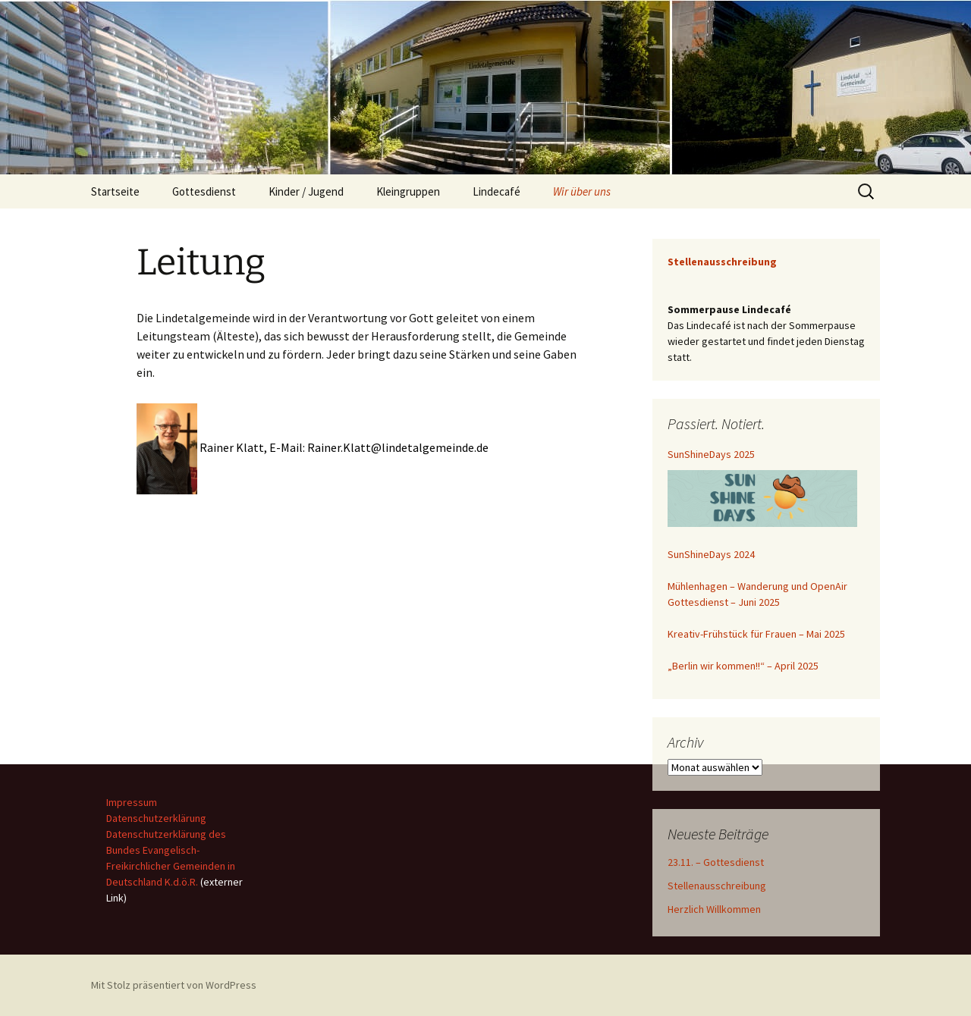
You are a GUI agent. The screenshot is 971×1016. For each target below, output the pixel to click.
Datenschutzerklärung (156, 818)
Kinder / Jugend (306, 191)
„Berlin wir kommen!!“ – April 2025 (743, 666)
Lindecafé (496, 191)
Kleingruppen (408, 191)
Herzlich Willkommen (714, 909)
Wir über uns (582, 191)
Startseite (115, 191)
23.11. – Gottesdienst (716, 862)
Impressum (131, 802)
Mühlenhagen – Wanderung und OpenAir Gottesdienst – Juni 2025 (757, 594)
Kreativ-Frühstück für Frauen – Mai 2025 (756, 634)
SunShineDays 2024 (711, 554)
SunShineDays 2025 (711, 454)
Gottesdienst (204, 191)
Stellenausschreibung (717, 885)
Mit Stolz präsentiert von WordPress (173, 985)
